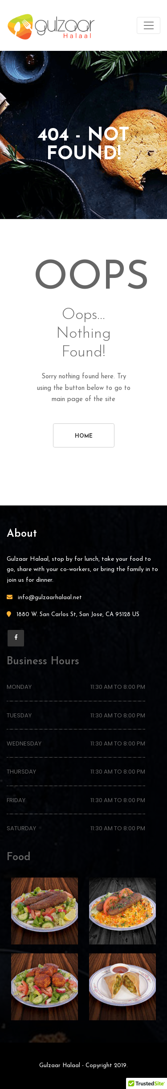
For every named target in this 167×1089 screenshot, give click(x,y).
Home (84, 436)
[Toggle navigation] (148, 25)
